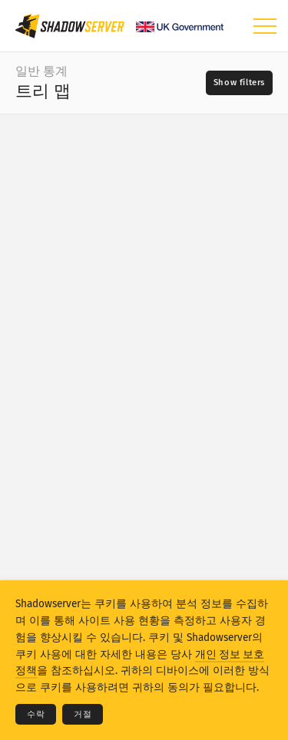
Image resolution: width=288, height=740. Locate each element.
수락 (36, 714)
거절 (82, 714)
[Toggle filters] (239, 83)
